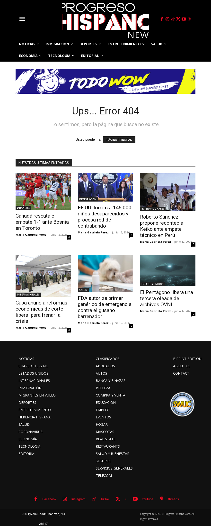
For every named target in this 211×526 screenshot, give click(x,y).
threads (173, 499)
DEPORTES (23, 207)
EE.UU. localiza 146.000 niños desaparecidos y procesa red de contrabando (105, 217)
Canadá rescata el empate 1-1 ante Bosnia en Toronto (42, 222)
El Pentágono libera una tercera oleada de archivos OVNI (166, 298)
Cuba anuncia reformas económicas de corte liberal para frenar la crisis (41, 312)
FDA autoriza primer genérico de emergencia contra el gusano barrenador (105, 307)
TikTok (104, 499)
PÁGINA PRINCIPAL (119, 139)
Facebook (49, 499)
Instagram (78, 499)
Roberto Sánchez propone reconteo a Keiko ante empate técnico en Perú (161, 226)
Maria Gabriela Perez (31, 234)
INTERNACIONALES (152, 208)
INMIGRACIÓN (87, 199)
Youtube (147, 499)
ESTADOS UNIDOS (152, 284)
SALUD (83, 290)
